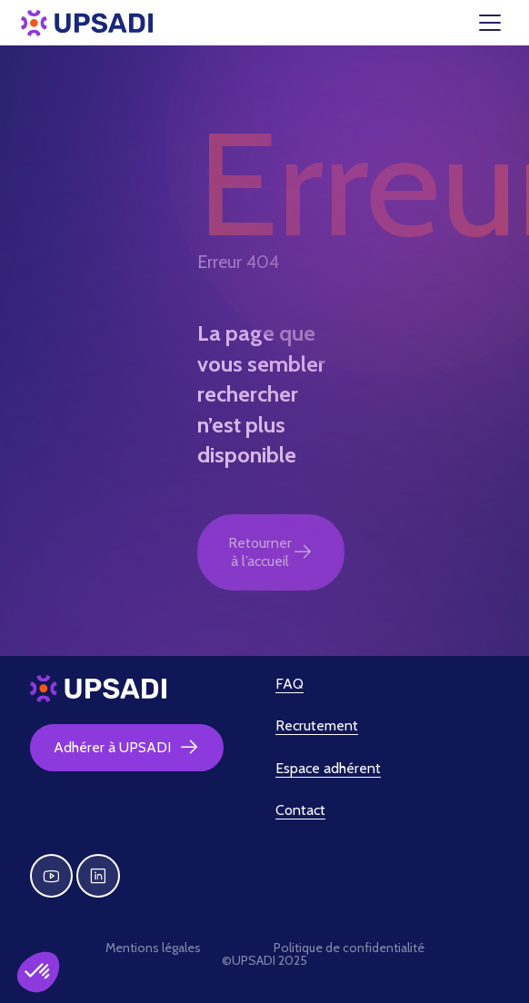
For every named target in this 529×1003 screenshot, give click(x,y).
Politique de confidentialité (349, 947)
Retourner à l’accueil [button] (271, 552)
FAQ (289, 683)
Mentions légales (153, 947)
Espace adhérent (328, 768)
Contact (300, 810)
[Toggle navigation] (501, 22)
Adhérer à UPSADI (127, 748)
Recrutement (316, 725)
